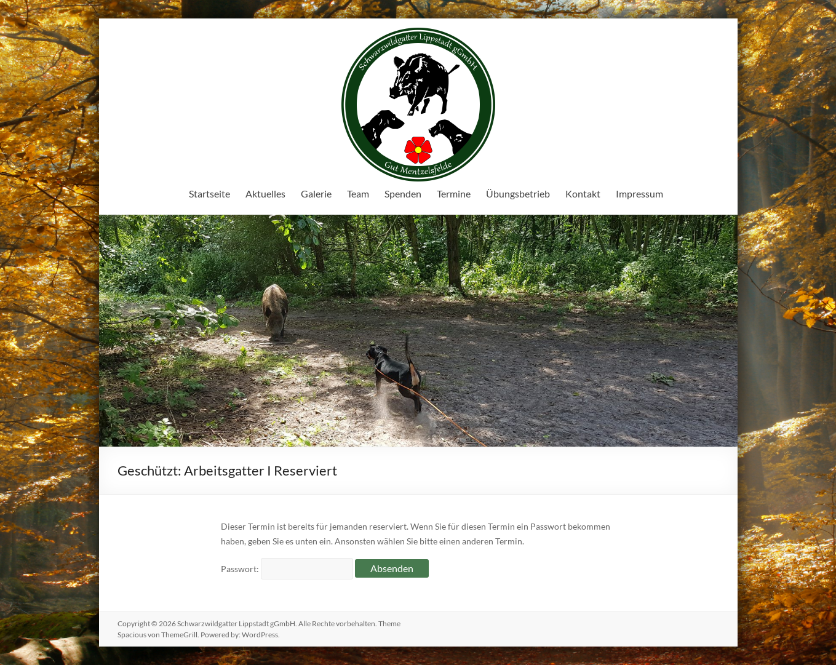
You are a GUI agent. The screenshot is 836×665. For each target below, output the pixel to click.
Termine (454, 193)
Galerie (316, 193)
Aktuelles (265, 193)
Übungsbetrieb (518, 193)
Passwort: (287, 568)
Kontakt (582, 193)
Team (358, 193)
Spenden (402, 193)
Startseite (209, 193)
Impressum (639, 193)
